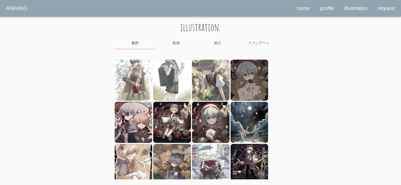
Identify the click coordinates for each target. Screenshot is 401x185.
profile (327, 8)
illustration (355, 8)
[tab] (135, 43)
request (386, 8)
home (303, 8)
